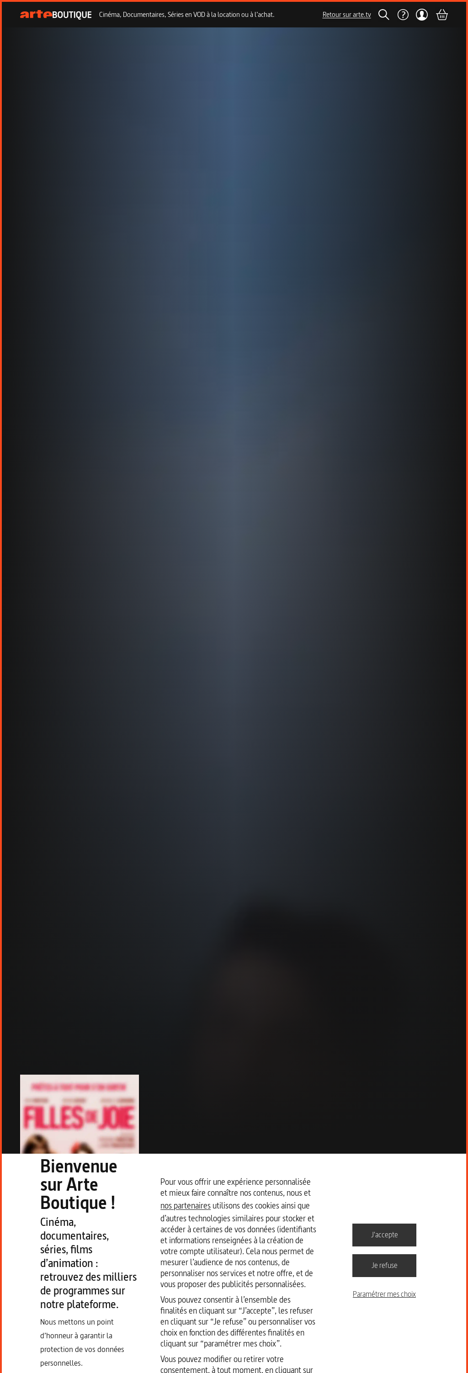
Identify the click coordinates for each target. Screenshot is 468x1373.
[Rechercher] (383, 14)
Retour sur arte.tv (347, 14)
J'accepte (384, 1235)
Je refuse (385, 1265)
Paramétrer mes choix (384, 1294)
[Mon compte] (422, 14)
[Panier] (441, 14)
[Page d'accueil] (56, 15)
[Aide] (403, 14)
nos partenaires (185, 1205)
